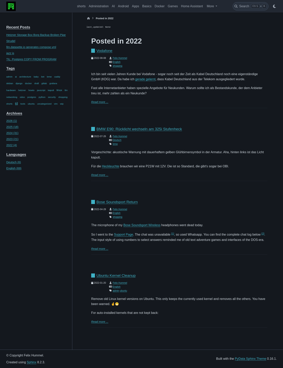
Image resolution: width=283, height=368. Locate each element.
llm (66, 90)
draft (36, 83)
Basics (147, 6)
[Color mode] (274, 6)
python (42, 97)
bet (42, 77)
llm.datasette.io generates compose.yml (31, 47)
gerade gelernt (145, 79)
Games (173, 6)
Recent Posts (18, 27)
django (19, 83)
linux (59, 90)
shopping (63, 97)
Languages (16, 154)
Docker (160, 6)
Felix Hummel (120, 58)
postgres (31, 97)
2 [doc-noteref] (262, 233)
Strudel (10, 41)
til (16, 104)
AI (113, 6)
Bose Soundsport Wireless (142, 225)
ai (16, 77)
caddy (57, 77)
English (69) (13, 168)
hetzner (22, 90)
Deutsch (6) (13, 162)
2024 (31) (12, 133)
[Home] (88, 18)
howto (31, 90)
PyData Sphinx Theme (250, 358)
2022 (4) (11, 145)
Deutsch (117, 140)
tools (22, 104)
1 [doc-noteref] (172, 233)
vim (56, 104)
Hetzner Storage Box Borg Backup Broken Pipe (36, 34)
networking (11, 97)
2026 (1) (11, 120)
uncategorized (44, 104)
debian (9, 83)
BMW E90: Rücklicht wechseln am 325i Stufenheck (139, 129)
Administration (99, 6)
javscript (41, 90)
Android (123, 6)
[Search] (250, 6)
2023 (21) (12, 139)
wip (61, 104)
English (116, 62)
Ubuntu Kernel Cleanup (116, 275)
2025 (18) (12, 126)
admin (9, 77)
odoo (22, 97)
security (52, 97)
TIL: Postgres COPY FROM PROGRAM (31, 59)
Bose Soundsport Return (117, 202)
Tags (10, 68)
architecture (25, 77)
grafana (53, 83)
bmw (49, 77)
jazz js (10, 53)
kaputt (51, 90)
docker (28, 83)
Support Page (123, 234)
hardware (11, 90)
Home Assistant (192, 6)
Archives (14, 113)
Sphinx (31, 362)
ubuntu (31, 104)
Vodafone (104, 51)
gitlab (44, 83)
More (211, 6)
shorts (81, 6)
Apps (135, 6)
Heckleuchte (110, 166)
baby (36, 77)
